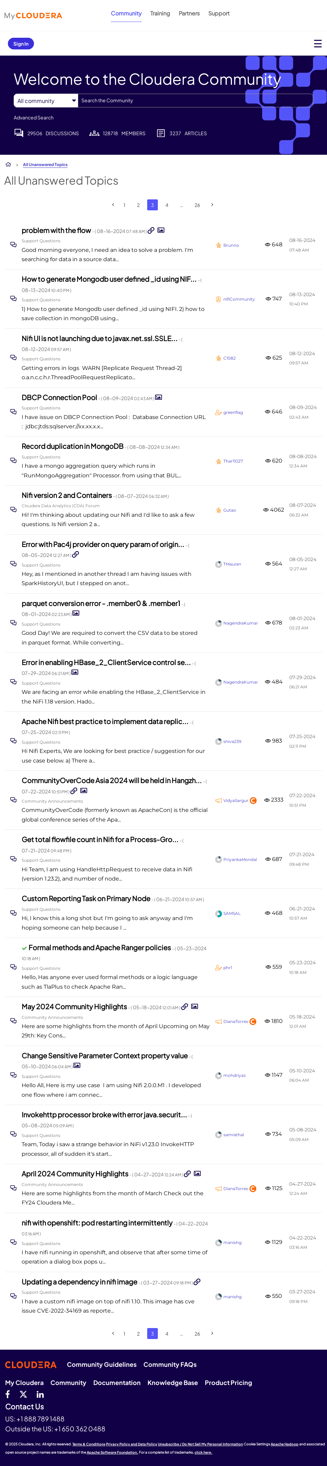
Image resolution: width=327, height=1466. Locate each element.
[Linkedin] (40, 1394)
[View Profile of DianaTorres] (235, 1021)
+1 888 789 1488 (40, 1419)
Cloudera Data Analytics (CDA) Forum (61, 505)
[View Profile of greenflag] (233, 412)
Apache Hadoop (285, 1444)
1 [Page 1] (124, 205)
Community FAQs (170, 1364)
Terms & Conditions (88, 1444)
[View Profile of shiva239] (232, 741)
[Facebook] (7, 1394)
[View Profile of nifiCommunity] (239, 299)
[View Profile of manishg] (232, 1242)
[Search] (195, 100)
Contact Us (24, 1407)
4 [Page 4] (166, 205)
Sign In (20, 43)
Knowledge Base (173, 1382)
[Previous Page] (113, 204)
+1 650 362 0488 (79, 1428)
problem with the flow (85, 230)
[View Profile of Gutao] (229, 510)
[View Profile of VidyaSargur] (235, 800)
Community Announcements (52, 801)
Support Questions (41, 240)
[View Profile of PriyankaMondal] (240, 859)
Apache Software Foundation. (112, 1452)
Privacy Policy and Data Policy (131, 1444)
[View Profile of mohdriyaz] (234, 1075)
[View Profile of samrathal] (233, 1134)
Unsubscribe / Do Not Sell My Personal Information (200, 1444)
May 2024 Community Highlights (101, 1006)
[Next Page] (212, 204)
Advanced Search (34, 117)
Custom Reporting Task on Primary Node (113, 898)
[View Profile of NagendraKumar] (240, 623)
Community (126, 13)
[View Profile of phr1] (227, 967)
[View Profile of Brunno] (231, 245)
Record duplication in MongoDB (100, 446)
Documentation (117, 1382)
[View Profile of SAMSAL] (232, 913)
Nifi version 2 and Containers (95, 495)
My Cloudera (24, 1382)
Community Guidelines (102, 1364)
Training (160, 13)
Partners (189, 13)
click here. (203, 1452)
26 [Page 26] (197, 205)
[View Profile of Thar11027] (233, 461)
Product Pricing (228, 1382)
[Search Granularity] (46, 100)
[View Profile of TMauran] (232, 564)
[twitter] (23, 1394)
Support (219, 13)
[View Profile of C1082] (229, 358)
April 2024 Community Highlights (103, 1173)
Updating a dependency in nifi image (108, 1281)
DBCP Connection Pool (88, 397)
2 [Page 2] (138, 205)
